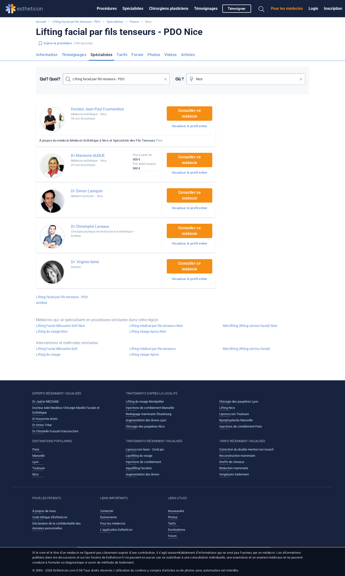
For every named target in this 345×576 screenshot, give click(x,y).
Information (47, 54)
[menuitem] (107, 8)
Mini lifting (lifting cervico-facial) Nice (250, 326)
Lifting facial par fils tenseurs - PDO (76, 21)
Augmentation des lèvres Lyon (146, 420)
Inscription (333, 8)
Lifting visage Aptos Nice (147, 331)
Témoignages (206, 8)
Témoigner (237, 8)
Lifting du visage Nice (52, 331)
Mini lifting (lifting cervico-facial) (246, 349)
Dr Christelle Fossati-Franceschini (55, 431)
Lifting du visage (48, 354)
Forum (137, 54)
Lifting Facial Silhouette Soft (57, 349)
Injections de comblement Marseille (150, 408)
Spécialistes (132, 8)
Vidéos (170, 54)
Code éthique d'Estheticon (49, 517)
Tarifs (122, 54)
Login (313, 8)
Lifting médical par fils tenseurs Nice (156, 326)
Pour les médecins (287, 8)
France (134, 21)
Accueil (41, 21)
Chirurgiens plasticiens (168, 8)
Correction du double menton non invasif (246, 449)
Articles (188, 54)
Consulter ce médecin (189, 113)
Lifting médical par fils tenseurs (152, 349)
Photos (154, 54)
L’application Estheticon (116, 529)
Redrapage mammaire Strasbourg (148, 414)
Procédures (107, 8)
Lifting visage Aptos (144, 354)
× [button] (165, 79)
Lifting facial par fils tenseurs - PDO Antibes (62, 300)
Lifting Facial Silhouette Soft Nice (60, 326)
